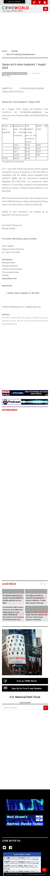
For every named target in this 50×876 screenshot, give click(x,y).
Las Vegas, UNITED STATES (13, 11)
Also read (9, 583)
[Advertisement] (25, 361)
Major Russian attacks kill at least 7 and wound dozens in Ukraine (36, 617)
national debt (25, 703)
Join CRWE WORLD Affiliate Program (14, 874)
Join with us (11, 840)
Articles (15, 51)
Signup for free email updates (14, 1)
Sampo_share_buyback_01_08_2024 (23, 293)
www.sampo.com (9, 278)
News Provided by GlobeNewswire (21, 54)
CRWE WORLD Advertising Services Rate (36, 874)
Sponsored (9, 409)
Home (4, 51)
